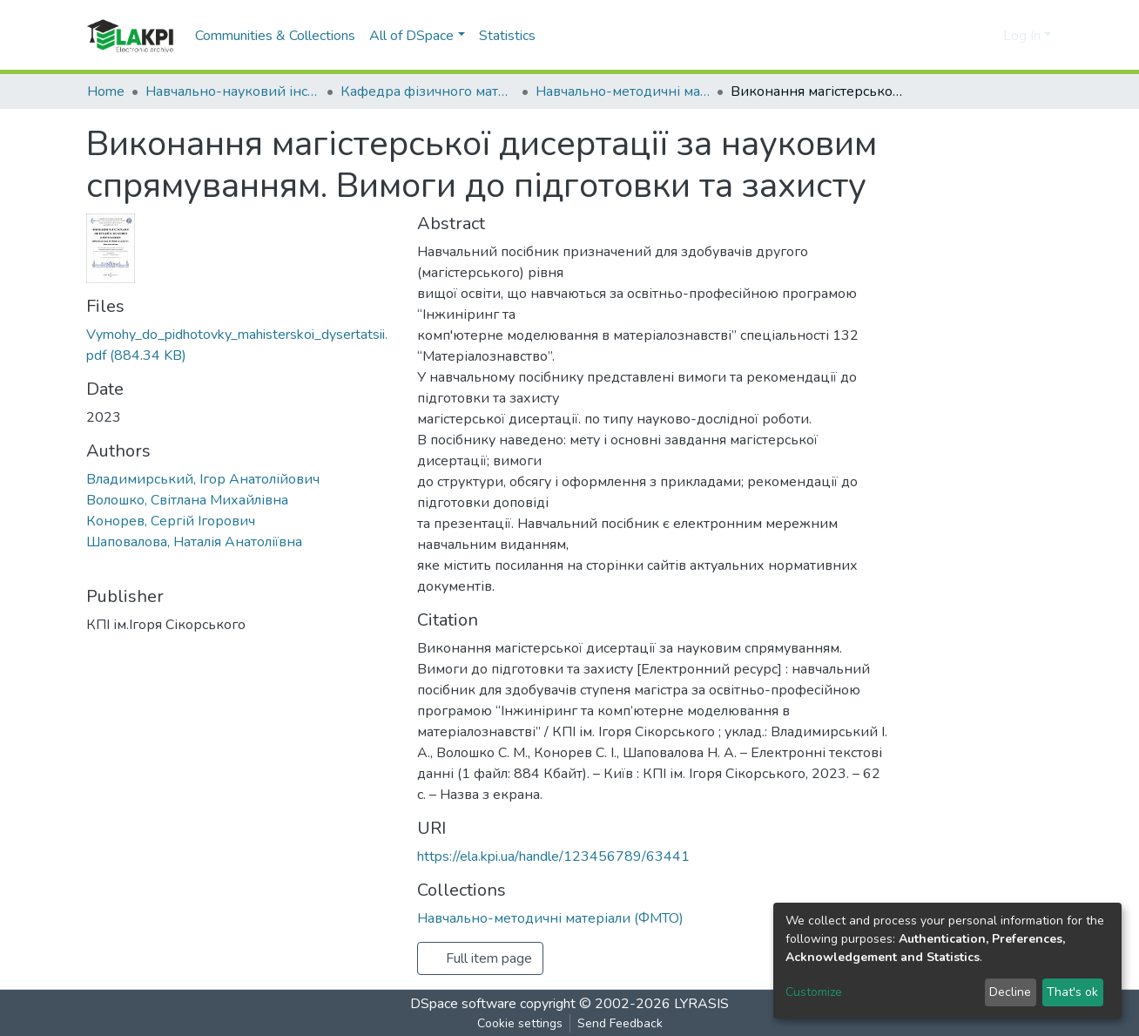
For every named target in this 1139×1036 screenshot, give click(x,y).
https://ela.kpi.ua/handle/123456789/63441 (553, 856)
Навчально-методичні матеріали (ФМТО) (623, 91)
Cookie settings (520, 1023)
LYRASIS (701, 1003)
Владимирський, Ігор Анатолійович (203, 479)
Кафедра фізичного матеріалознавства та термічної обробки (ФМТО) (427, 91)
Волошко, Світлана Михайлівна (187, 500)
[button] (987, 35)
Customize (813, 992)
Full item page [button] (480, 958)
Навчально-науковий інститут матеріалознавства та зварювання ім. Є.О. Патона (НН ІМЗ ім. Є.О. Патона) (232, 91)
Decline (1010, 992)
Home (106, 91)
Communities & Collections (275, 35)
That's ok (1072, 992)
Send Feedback (620, 1023)
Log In (1022, 35)
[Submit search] (962, 35)
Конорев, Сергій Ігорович (170, 521)
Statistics (507, 35)
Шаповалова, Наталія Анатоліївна (194, 542)
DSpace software (463, 1003)
